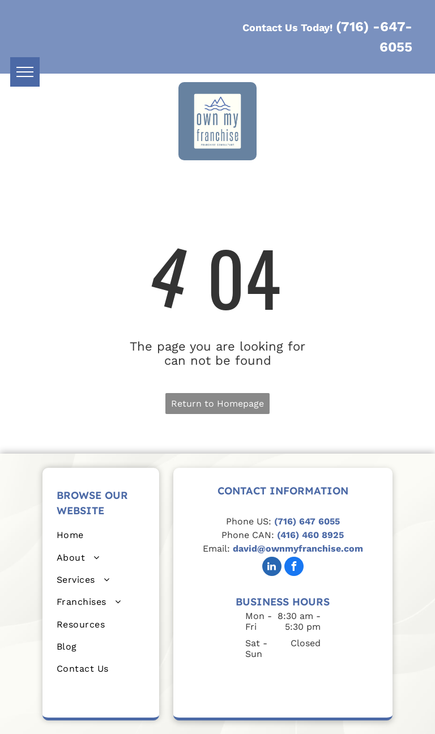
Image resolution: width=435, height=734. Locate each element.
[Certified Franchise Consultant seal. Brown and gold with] (267, 681)
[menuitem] (101, 535)
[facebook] (294, 568)
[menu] (25, 72)
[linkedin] (272, 568)
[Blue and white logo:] (299, 681)
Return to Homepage (217, 403)
